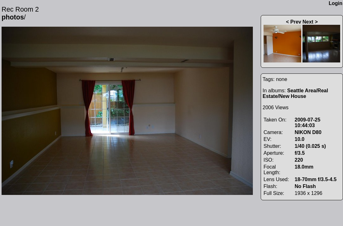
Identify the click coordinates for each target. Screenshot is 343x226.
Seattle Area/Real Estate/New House (295, 93)
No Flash (305, 186)
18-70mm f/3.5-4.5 (315, 179)
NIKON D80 (308, 132)
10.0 (299, 139)
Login (335, 3)
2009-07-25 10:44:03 (307, 122)
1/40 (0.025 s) (310, 146)
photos (13, 17)
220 (299, 160)
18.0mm (304, 167)
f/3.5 (300, 153)
